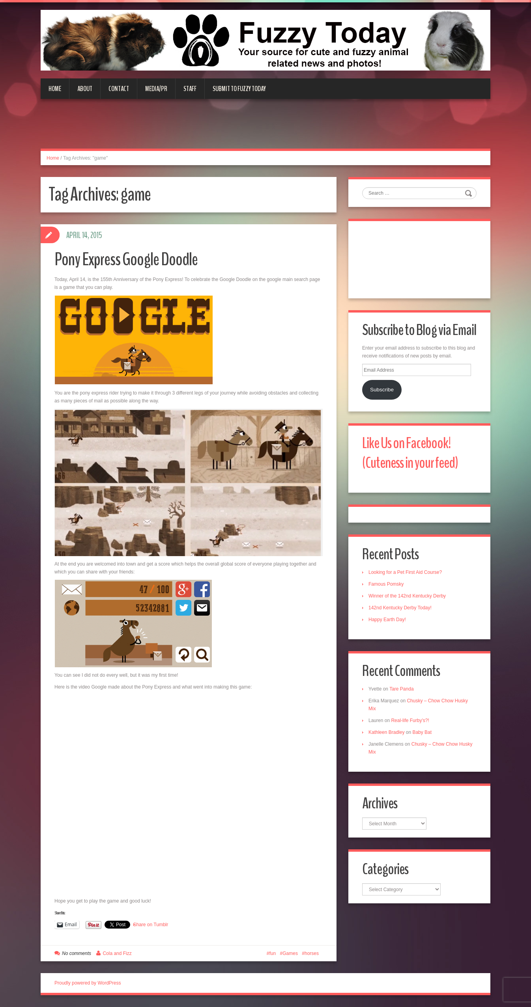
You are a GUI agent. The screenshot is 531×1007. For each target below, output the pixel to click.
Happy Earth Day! (387, 619)
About (84, 88)
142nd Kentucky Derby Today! (400, 608)
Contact (118, 88)
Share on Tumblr (150, 924)
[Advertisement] (265, 128)
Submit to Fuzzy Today (239, 88)
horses (312, 953)
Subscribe (382, 390)
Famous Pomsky (386, 584)
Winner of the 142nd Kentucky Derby (407, 596)
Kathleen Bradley (386, 732)
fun (272, 953)
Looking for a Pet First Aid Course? (405, 572)
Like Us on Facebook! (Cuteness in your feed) (410, 453)
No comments (76, 953)
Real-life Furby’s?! (410, 720)
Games (290, 953)
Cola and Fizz (117, 953)
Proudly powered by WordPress (87, 983)
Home (55, 88)
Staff (189, 88)
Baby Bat (422, 732)
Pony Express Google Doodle (126, 260)
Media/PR (156, 88)
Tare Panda (401, 689)
